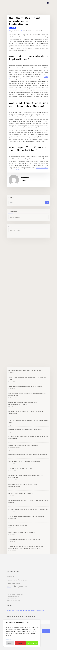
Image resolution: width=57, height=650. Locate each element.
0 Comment (35, 65)
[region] (21, 633)
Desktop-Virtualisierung (14, 105)
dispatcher (14, 65)
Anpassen (10, 643)
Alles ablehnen (20, 643)
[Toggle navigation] (47, 3)
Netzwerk (11, 62)
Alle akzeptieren (32, 643)
